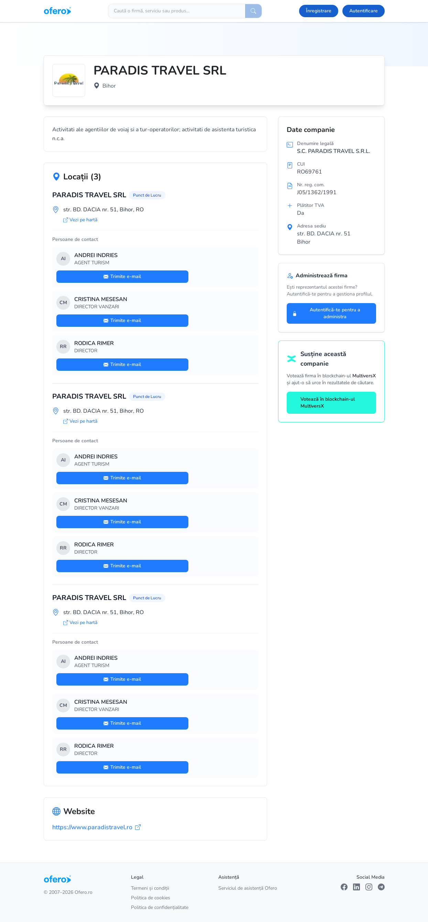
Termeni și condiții (150, 888)
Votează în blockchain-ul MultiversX (323, 402)
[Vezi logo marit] (68, 80)
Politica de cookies (150, 898)
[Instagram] (368, 887)
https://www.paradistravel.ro (96, 827)
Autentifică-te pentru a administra (326, 313)
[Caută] (253, 11)
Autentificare (363, 11)
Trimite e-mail (122, 276)
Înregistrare (318, 11)
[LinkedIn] (356, 887)
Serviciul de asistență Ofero (247, 888)
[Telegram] (381, 887)
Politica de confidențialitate (159, 907)
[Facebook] (344, 887)
